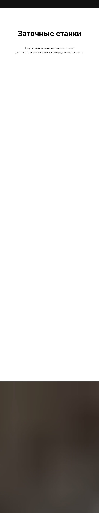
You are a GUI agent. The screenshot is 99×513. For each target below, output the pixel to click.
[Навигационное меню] (94, 4)
